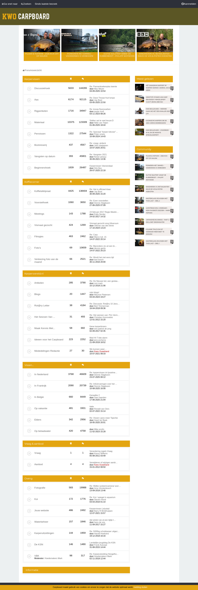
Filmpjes (38, 236)
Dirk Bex (98, 168)
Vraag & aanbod (33, 443)
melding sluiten (140, 587)
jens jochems (100, 340)
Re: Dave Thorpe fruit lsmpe (102, 98)
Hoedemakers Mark (53, 558)
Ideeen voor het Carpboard (48, 339)
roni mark (98, 283)
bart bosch (99, 260)
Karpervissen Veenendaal (101, 166)
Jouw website (41, 510)
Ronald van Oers (101, 409)
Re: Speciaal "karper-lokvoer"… (104, 132)
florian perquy (100, 157)
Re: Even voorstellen (99, 201)
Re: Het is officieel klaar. (100, 189)
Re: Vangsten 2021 (98, 154)
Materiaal (39, 122)
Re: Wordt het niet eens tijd (102, 257)
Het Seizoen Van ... (44, 317)
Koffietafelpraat (42, 191)
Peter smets (99, 134)
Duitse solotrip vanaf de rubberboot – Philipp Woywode (117, 55)
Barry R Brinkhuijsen (103, 511)
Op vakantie (40, 408)
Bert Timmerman (101, 306)
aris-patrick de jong (102, 329)
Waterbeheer (41, 521)
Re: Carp (94, 235)
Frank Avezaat (100, 545)
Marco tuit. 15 (100, 237)
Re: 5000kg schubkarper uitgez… (104, 531)
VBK (36, 555)
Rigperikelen (41, 111)
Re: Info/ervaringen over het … (103, 384)
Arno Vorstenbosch (102, 488)
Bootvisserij (40, 145)
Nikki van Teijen (101, 123)
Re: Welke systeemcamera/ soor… (105, 486)
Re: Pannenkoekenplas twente (103, 86)
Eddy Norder (99, 214)
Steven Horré (100, 500)
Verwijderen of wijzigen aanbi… (104, 462)
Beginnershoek (42, 167)
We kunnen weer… (98, 349)
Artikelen (39, 283)
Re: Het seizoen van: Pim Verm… (105, 315)
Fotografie (39, 487)
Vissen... (29, 365)
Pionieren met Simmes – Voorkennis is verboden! (79, 55)
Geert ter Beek (100, 420)
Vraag (37, 453)
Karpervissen (32, 79)
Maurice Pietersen (102, 295)
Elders (37, 419)
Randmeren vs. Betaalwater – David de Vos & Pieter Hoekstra (155, 55)
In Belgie (39, 397)
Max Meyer (99, 89)
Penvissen (40, 133)
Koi (36, 499)
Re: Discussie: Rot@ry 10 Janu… (105, 304)
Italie (92, 407)
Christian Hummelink (103, 317)
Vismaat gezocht (43, 225)
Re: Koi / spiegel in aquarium (102, 497)
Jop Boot (98, 100)
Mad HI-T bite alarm (98, 338)
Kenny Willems (100, 453)
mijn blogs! (94, 292)
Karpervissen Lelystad (99, 509)
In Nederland (41, 374)
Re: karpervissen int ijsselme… (103, 372)
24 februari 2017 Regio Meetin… (104, 212)
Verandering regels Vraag (101, 451)
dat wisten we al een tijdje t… (103, 520)
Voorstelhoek (41, 202)
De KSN (38, 544)
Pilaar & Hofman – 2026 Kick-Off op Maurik (42, 55)
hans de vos (99, 522)
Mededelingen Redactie (47, 351)
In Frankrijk (40, 385)
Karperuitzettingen (44, 533)
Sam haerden (100, 397)
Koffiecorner (31, 181)
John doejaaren (101, 145)
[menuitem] (188, 4)
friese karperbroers (98, 326)
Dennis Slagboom (102, 203)
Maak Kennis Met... (44, 328)
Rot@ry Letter (41, 305)
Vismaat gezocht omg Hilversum (104, 223)
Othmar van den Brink (104, 226)
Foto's (37, 247)
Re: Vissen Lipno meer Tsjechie (104, 418)
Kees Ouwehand (101, 351)
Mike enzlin (99, 429)
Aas (36, 99)
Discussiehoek (42, 88)
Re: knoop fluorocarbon (100, 109)
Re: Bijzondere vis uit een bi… (103, 246)
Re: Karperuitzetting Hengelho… (104, 554)
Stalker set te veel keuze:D (102, 120)
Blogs (37, 294)
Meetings (39, 213)
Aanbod (38, 464)
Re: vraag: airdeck (98, 143)
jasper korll (99, 111)
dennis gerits (100, 248)
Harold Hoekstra (101, 534)
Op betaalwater (42, 431)
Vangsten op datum (44, 156)
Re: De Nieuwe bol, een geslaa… (104, 281)
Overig (28, 478)
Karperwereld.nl (34, 273)
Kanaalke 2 (95, 395)
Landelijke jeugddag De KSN (102, 543)
